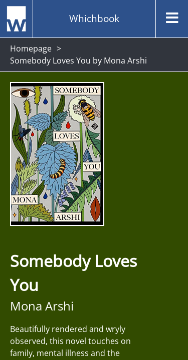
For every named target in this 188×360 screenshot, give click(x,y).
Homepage (31, 48)
